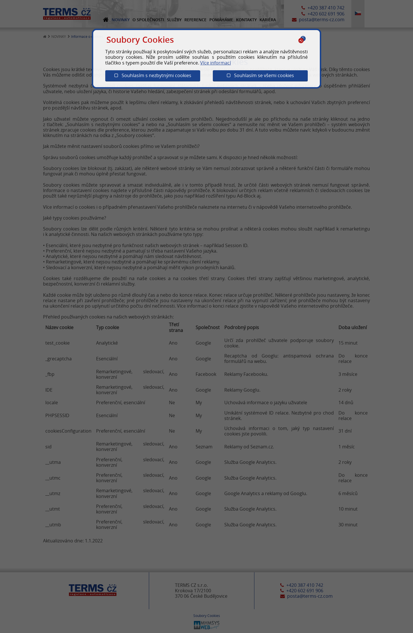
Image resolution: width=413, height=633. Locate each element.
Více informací (215, 63)
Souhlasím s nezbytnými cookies (152, 75)
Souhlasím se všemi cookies (260, 75)
